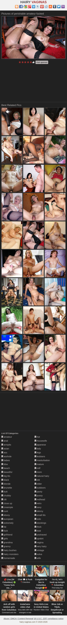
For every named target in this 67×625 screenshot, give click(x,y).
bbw (4, 464)
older (38, 484)
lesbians (40, 456)
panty (38, 491)
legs (38, 452)
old (37, 480)
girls (4, 538)
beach (5, 468)
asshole (6, 456)
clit (3, 499)
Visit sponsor (41, 62)
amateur (6, 437)
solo (38, 519)
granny (6, 546)
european (7, 519)
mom (38, 472)
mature (39, 464)
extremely (7, 523)
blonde (6, 484)
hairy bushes (8, 550)
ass (4, 452)
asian (5, 448)
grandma (7, 542)
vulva (38, 554)
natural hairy (42, 476)
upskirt (39, 538)
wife (38, 558)
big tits (5, 476)
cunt (4, 511)
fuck (4, 531)
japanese (40, 445)
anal (4, 441)
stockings (40, 523)
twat (38, 531)
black (5, 480)
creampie (7, 507)
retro (38, 503)
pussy (39, 495)
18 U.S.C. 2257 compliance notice (48, 618)
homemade (8, 558)
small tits (40, 515)
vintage (39, 550)
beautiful (6, 472)
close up (6, 503)
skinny (39, 511)
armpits (6, 445)
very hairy (41, 546)
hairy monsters (9, 554)
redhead (40, 499)
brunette (6, 488)
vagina (39, 542)
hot (37, 437)
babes (5, 460)
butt (4, 491)
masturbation (42, 460)
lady (38, 448)
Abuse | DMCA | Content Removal (18, 618)
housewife (41, 441)
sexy (38, 507)
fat (3, 527)
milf (37, 468)
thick (38, 527)
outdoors (40, 488)
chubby (6, 495)
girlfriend (6, 534)
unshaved (41, 534)
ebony (5, 515)
